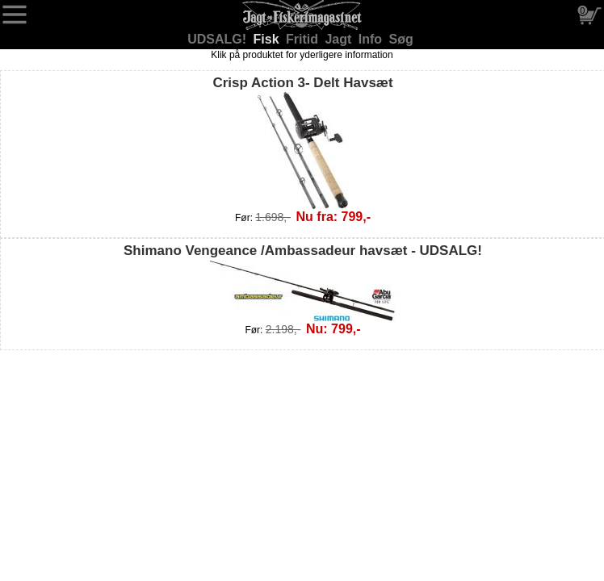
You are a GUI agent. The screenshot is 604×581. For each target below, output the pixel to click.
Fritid (303, 39)
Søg (401, 39)
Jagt (339, 39)
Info (372, 39)
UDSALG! (218, 39)
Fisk (268, 39)
